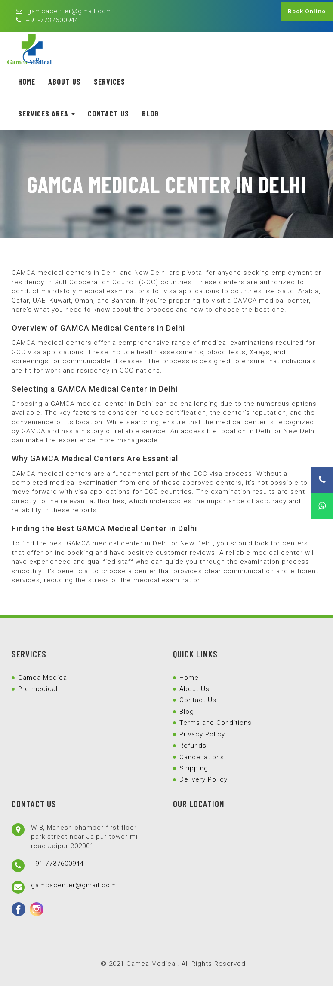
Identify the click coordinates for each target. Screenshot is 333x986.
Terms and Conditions (215, 723)
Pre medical (38, 689)
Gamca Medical (43, 678)
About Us (64, 81)
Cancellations (201, 757)
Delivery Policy (203, 779)
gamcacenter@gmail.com (64, 11)
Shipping (193, 768)
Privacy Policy (202, 734)
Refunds (193, 745)
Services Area (46, 113)
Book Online (307, 11)
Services (109, 81)
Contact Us (108, 113)
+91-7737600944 (47, 20)
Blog (150, 113)
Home (26, 81)
